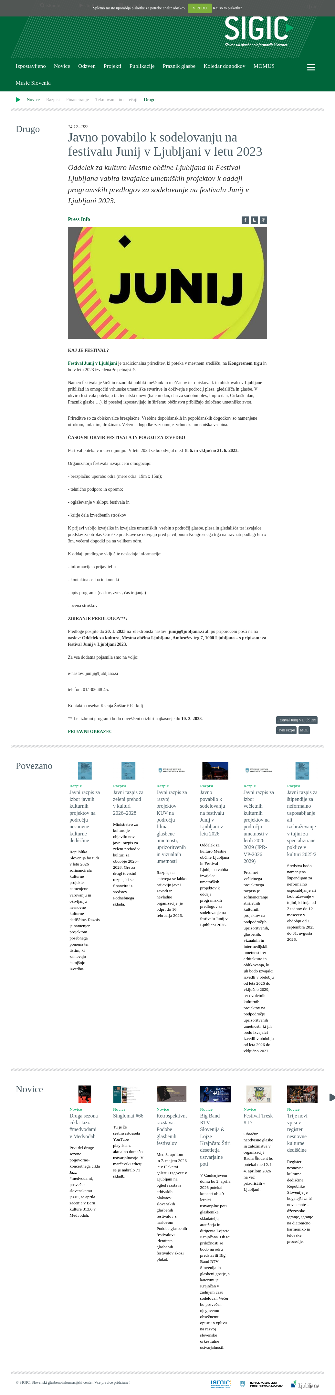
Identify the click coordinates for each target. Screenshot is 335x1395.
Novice (62, 66)
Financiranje (77, 99)
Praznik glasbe (179, 66)
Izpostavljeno (31, 66)
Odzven (87, 66)
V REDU (200, 8)
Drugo (149, 99)
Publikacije (142, 66)
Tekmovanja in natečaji (116, 99)
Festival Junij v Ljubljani (296, 720)
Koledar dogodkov (224, 66)
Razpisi (53, 99)
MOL (304, 730)
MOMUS (264, 66)
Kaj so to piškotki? (227, 8)
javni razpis (286, 730)
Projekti (112, 66)
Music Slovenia (33, 83)
